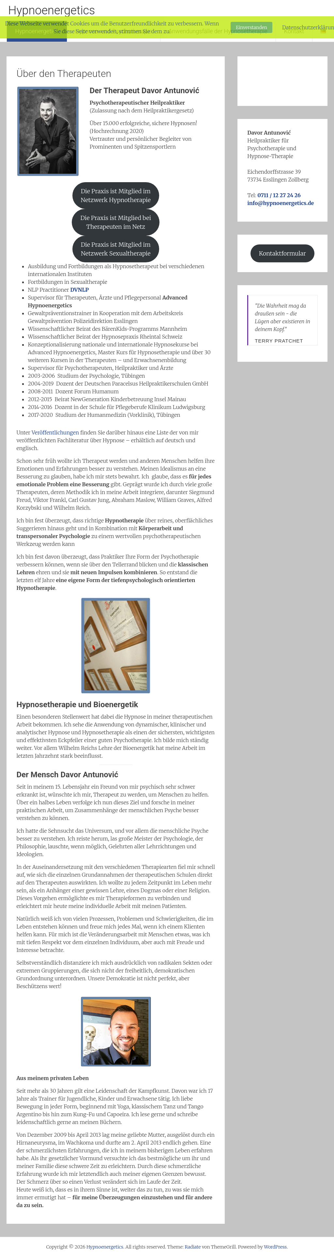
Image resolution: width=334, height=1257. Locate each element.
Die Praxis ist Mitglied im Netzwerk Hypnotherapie (116, 195)
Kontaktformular (282, 253)
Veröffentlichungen (56, 432)
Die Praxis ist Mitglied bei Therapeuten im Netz (115, 222)
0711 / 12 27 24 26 (279, 195)
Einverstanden (251, 27)
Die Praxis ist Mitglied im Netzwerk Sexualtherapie (116, 249)
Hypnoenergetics (51, 10)
